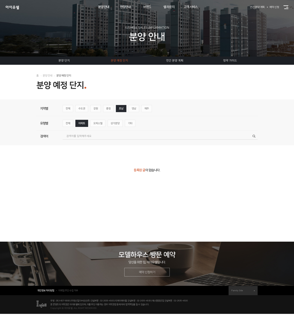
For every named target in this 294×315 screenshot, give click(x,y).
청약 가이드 (230, 60)
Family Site (243, 291)
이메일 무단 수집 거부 (68, 291)
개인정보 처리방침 (45, 291)
